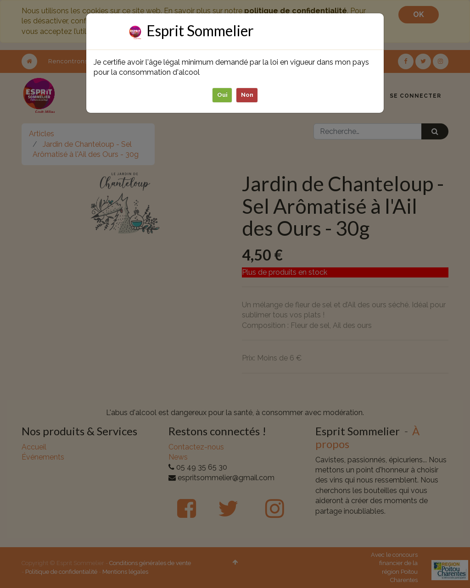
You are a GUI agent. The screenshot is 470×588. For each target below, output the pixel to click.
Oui (222, 94)
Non (247, 94)
